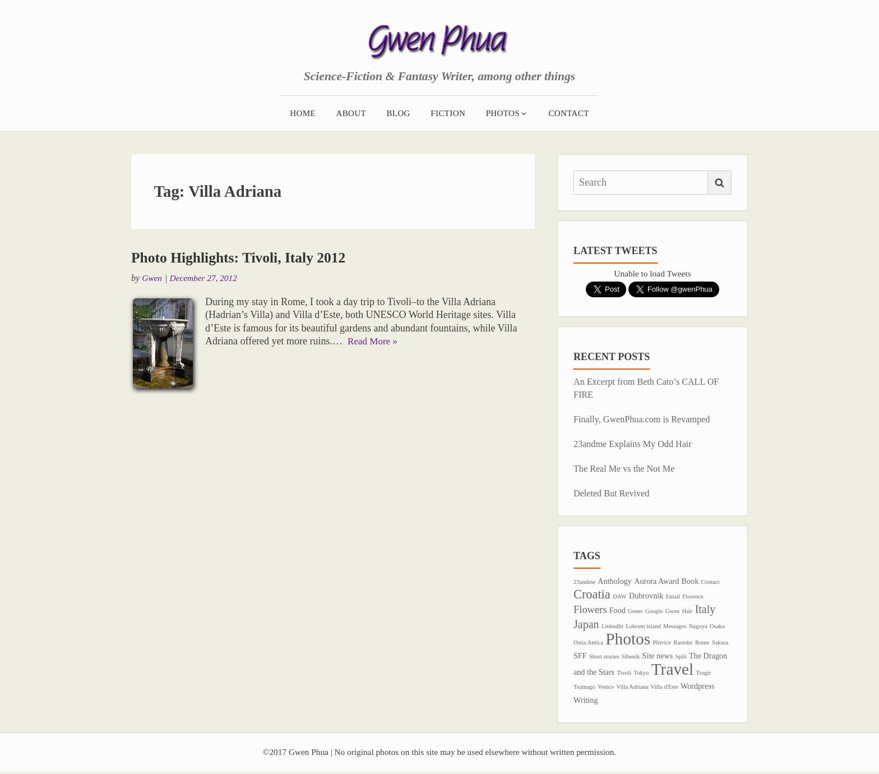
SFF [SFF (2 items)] (580, 656)
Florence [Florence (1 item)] (692, 597)
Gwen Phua (440, 50)
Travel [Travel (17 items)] (672, 670)
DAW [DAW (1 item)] (620, 597)
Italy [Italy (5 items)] (705, 610)
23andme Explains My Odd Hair (635, 444)
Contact (568, 112)
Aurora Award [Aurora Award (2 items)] (656, 581)
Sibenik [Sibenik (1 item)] (631, 658)
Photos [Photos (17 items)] (627, 639)
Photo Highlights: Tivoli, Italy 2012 (244, 256)
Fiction (448, 112)
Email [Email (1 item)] (673, 597)
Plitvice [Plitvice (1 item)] (662, 643)
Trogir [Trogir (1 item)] (703, 674)
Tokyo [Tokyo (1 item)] (641, 674)
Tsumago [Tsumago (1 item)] (584, 688)
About (351, 112)
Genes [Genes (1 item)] (635, 612)
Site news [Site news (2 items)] (657, 656)
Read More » (374, 341)
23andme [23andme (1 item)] (584, 582)
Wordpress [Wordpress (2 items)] (697, 687)
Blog (398, 112)
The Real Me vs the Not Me (627, 468)
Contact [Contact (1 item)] (710, 582)
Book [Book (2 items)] (690, 581)
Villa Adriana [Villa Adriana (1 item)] (632, 688)
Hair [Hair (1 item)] (687, 612)
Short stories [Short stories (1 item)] (604, 658)
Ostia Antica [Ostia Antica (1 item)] (588, 643)
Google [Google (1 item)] (654, 612)
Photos (507, 112)
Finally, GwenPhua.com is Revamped (645, 419)
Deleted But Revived (613, 492)
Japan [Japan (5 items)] (586, 625)
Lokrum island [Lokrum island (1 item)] (643, 627)
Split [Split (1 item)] (681, 658)
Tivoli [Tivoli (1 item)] (624, 674)
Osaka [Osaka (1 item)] (717, 627)
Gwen (152, 278)
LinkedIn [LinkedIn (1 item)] (612, 627)
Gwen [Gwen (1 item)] (672, 612)
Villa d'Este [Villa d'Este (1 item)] (664, 688)
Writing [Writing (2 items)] (585, 701)
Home (303, 112)
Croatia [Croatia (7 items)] (591, 595)
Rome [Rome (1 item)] (702, 643)
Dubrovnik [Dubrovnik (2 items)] (646, 596)
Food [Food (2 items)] (617, 611)
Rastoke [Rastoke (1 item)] (682, 643)
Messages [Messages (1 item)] (674, 627)
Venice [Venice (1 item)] (606, 688)
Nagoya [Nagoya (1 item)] (698, 627)
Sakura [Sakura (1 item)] (720, 643)
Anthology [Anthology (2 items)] (615, 581)
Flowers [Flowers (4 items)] (590, 610)
